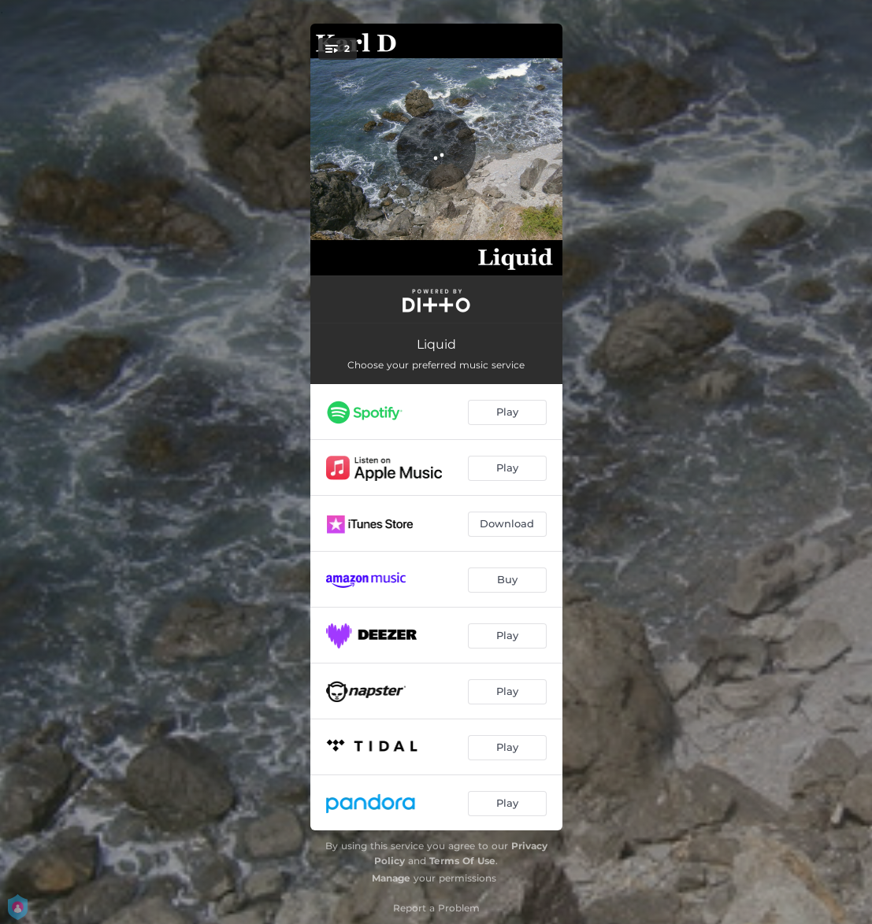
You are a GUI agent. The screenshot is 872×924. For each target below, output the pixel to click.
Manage (391, 878)
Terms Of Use (462, 861)
